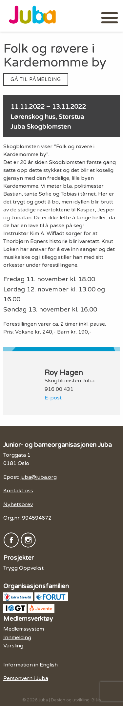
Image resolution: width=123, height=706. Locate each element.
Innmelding (17, 637)
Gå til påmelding (35, 79)
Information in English (30, 665)
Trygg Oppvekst (23, 568)
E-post (53, 397)
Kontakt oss (18, 490)
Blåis (96, 700)
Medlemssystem (23, 629)
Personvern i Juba (25, 678)
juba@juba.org (38, 477)
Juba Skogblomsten (40, 126)
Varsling (13, 645)
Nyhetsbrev (18, 504)
